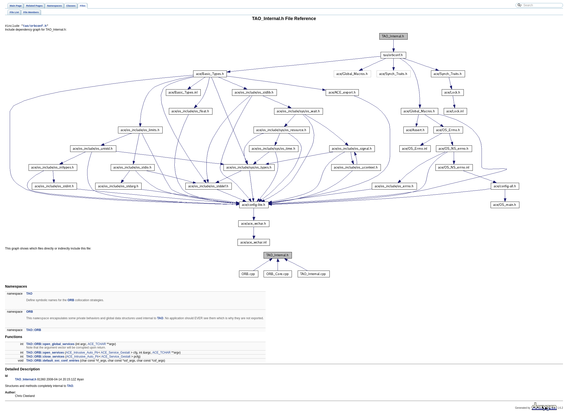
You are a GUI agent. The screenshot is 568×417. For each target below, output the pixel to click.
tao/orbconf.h (35, 26)
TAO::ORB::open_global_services (50, 345)
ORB (70, 301)
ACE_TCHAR (97, 345)
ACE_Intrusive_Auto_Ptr (82, 354)
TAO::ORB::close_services (45, 358)
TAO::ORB (33, 331)
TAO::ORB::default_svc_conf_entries (52, 362)
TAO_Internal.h (25, 380)
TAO (29, 294)
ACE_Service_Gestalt (115, 354)
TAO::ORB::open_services (45, 354)
